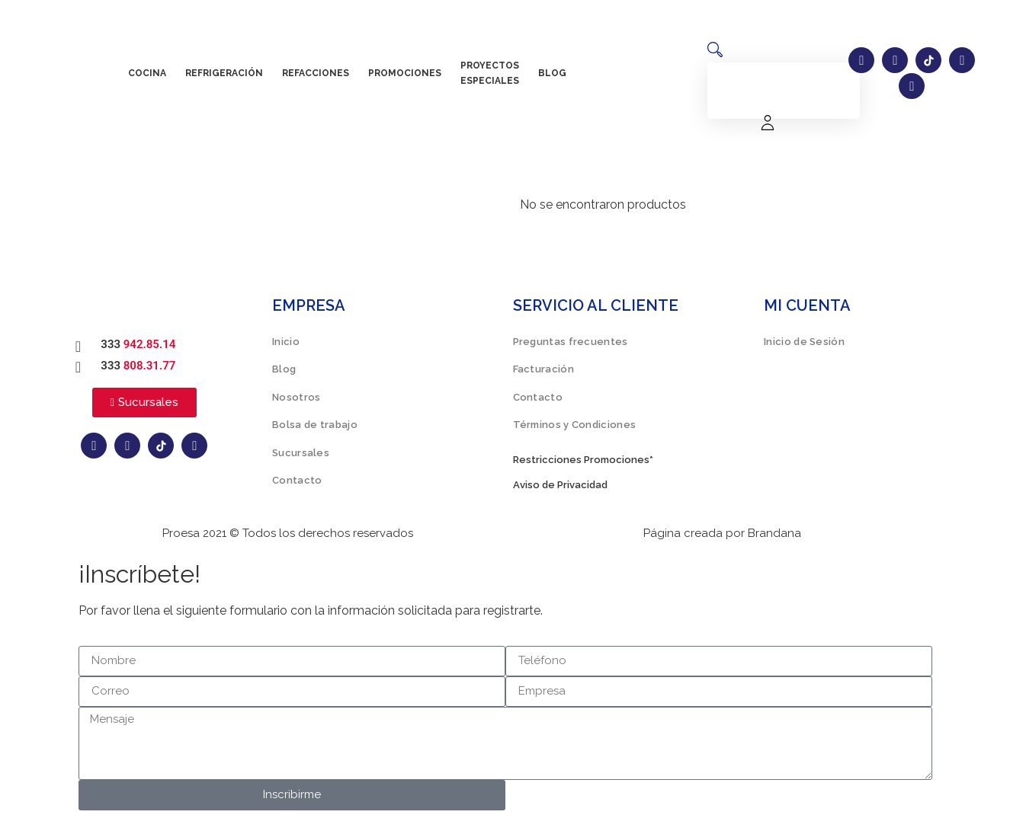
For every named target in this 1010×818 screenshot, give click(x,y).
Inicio (286, 341)
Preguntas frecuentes (570, 341)
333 (138, 344)
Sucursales (300, 453)
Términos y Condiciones (574, 424)
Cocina (147, 73)
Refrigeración (224, 73)
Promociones (404, 73)
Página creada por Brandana (722, 533)
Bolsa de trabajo (315, 424)
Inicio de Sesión (804, 341)
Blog (552, 73)
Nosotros (296, 397)
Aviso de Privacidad (560, 484)
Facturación (543, 369)
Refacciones (315, 73)
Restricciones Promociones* (583, 459)
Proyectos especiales (489, 73)
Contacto (297, 480)
